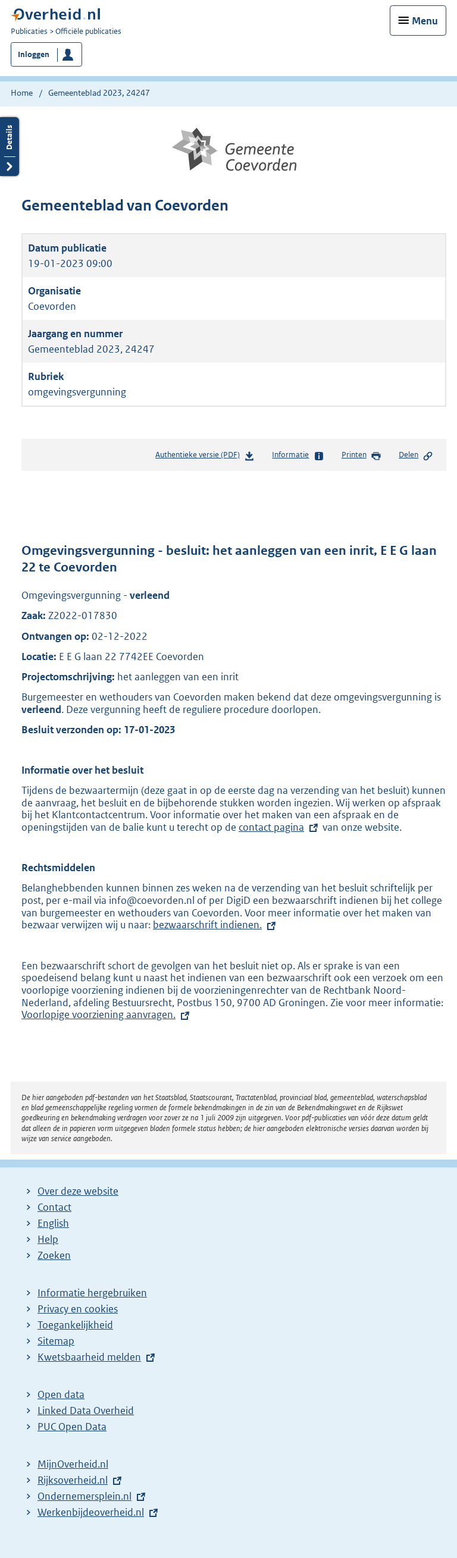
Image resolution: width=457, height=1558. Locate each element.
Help (47, 1239)
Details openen (9, 146)
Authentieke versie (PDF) (205, 457)
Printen (361, 455)
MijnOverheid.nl (72, 1464)
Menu (425, 20)
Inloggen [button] (33, 54)
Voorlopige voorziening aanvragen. (106, 1014)
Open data (60, 1394)
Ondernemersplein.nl (84, 1496)
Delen (416, 455)
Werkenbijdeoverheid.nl (90, 1512)
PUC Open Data (72, 1426)
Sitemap (55, 1340)
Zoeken (54, 1255)
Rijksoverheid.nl (72, 1480)
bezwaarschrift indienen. (207, 924)
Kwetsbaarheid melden (89, 1357)
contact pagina (271, 827)
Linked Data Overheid (85, 1410)
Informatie (298, 455)
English (53, 1223)
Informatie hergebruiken (92, 1292)
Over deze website (77, 1191)
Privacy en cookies (77, 1308)
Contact (54, 1207)
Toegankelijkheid (75, 1324)
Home (22, 92)
